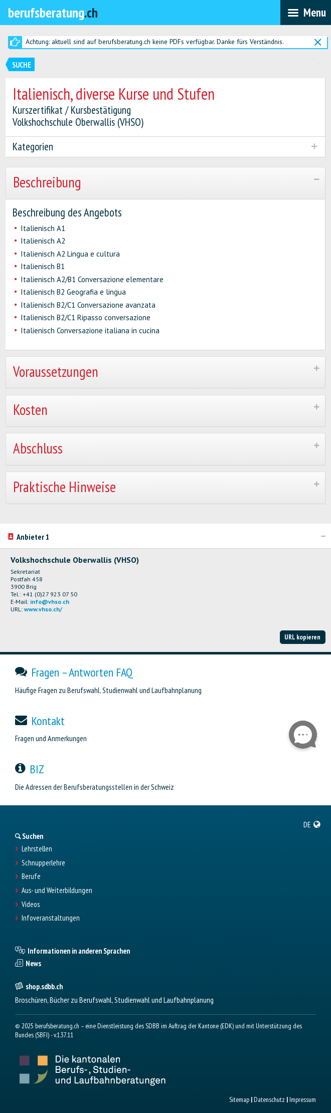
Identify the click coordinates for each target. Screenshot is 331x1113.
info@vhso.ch (49, 601)
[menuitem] (312, 824)
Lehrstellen (37, 848)
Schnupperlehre (43, 862)
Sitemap (239, 1099)
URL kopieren (302, 636)
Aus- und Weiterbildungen (57, 890)
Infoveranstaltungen (51, 918)
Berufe (31, 876)
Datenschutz (269, 1099)
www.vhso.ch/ (43, 609)
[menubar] (305, 12)
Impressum (302, 1099)
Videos (31, 904)
